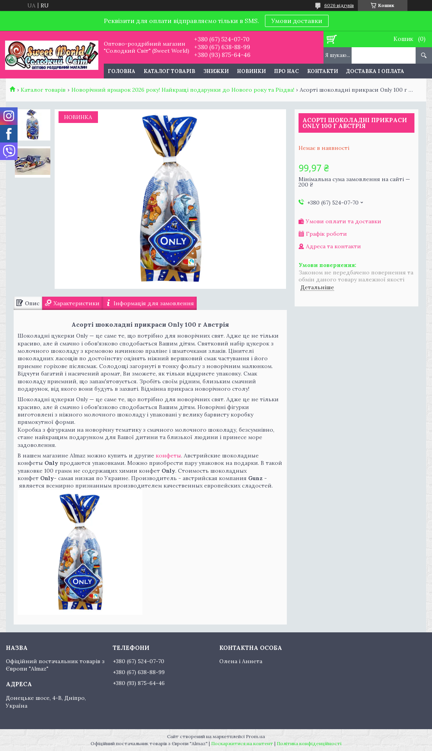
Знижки (216, 71)
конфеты (167, 455)
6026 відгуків (339, 5)
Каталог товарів (169, 71)
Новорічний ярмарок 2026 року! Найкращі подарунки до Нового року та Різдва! (182, 89)
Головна (121, 71)
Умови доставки (296, 21)
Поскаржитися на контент (242, 743)
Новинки (251, 71)
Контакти (322, 71)
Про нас (286, 71)
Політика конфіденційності (309, 743)
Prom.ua (255, 736)
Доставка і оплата (375, 71)
